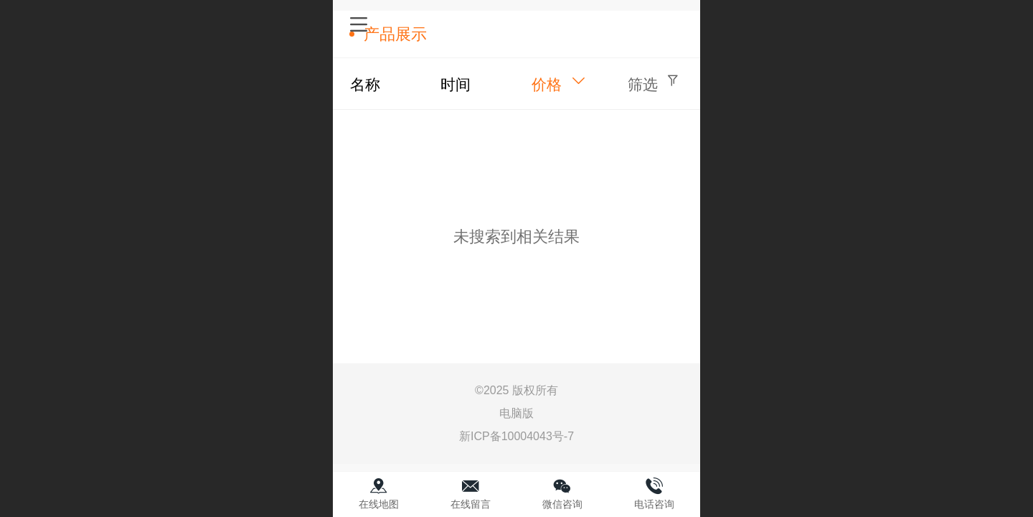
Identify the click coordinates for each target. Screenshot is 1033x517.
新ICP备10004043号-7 (516, 436)
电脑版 (516, 413)
